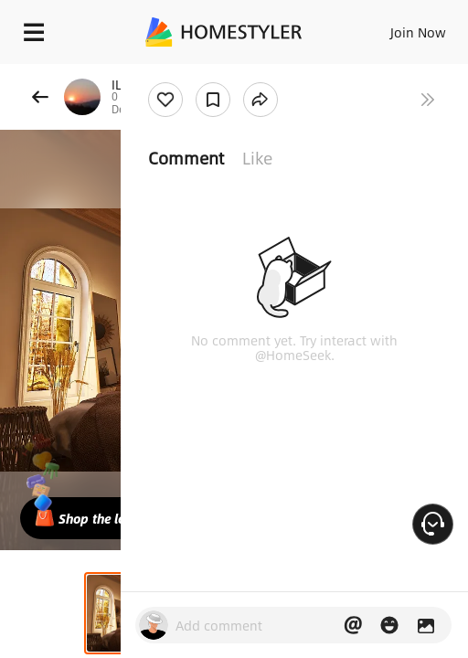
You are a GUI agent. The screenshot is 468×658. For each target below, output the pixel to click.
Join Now (418, 32)
